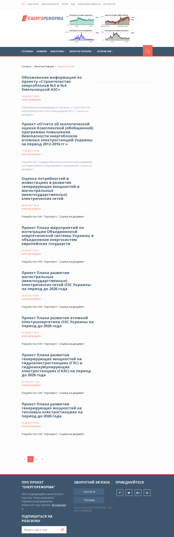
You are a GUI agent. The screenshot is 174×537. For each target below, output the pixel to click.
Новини (42, 51)
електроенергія (50, 4)
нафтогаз (33, 4)
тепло (64, 4)
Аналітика (58, 51)
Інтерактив (105, 51)
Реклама (89, 500)
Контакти (89, 491)
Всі (23, 4)
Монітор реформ (81, 51)
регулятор (109, 4)
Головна (27, 51)
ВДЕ (73, 4)
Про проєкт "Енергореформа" (38, 484)
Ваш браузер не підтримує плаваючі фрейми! (81, 20)
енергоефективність (89, 4)
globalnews (42, 19)
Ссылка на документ (71, 216)
